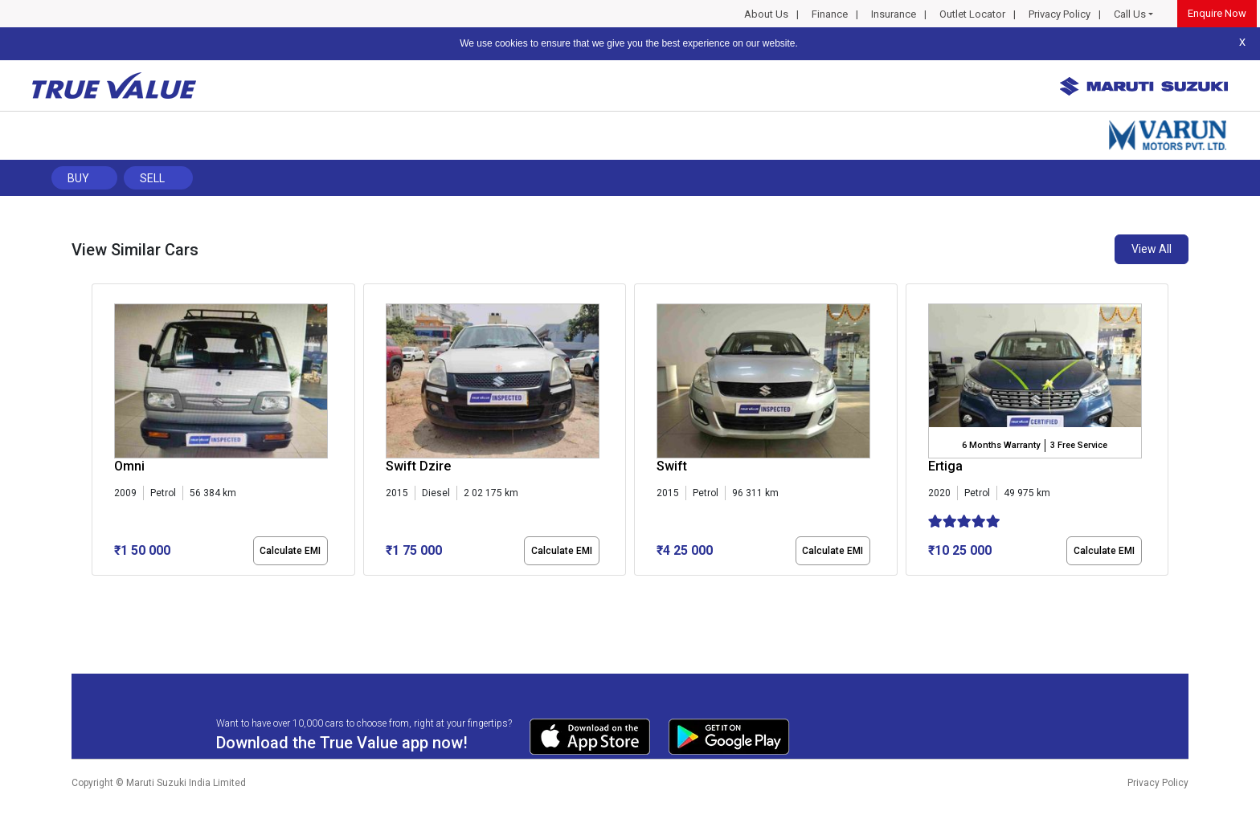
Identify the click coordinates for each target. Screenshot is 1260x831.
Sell (152, 178)
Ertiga (945, 466)
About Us (766, 14)
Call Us (1130, 14)
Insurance (893, 14)
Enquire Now (1217, 13)
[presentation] (100, 432)
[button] (96, 589)
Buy (78, 178)
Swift (672, 466)
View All (1151, 248)
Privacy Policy (1059, 14)
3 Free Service (1078, 445)
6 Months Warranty (1001, 445)
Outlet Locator (972, 14)
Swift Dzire (418, 466)
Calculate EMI (290, 550)
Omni (129, 466)
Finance (830, 14)
